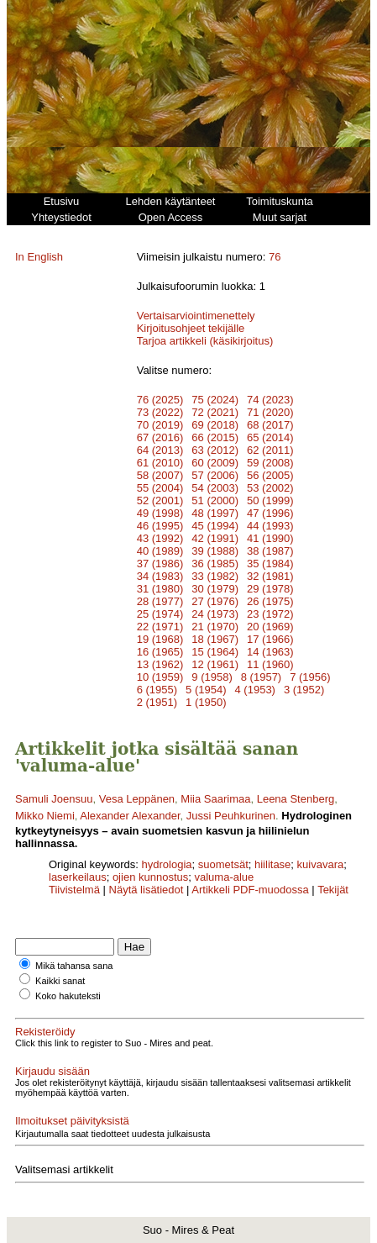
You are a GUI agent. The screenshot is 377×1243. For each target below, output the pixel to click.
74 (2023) (270, 399)
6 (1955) (157, 689)
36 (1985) (214, 563)
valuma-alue (224, 877)
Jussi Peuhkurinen (230, 815)
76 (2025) (160, 399)
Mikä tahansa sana (74, 966)
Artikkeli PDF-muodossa (249, 889)
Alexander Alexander (130, 815)
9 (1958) (211, 677)
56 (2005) (270, 475)
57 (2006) (214, 475)
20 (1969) (270, 626)
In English (39, 256)
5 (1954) (206, 689)
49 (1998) (160, 513)
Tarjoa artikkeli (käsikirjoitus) (205, 340)
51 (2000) (214, 500)
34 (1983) (160, 576)
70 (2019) (160, 425)
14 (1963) (270, 651)
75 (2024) (214, 399)
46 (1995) (160, 525)
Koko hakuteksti (68, 996)
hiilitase (272, 864)
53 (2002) (270, 488)
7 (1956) (310, 677)
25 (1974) (160, 614)
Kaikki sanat (60, 981)
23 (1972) (270, 614)
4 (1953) (255, 689)
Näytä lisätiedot (148, 889)
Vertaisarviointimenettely (196, 315)
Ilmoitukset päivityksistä (72, 1120)
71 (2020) (270, 412)
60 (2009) (214, 462)
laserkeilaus (78, 877)
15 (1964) (214, 651)
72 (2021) (214, 412)
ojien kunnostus (150, 877)
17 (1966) (270, 639)
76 (274, 256)
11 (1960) (270, 664)
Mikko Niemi (45, 815)
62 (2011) (270, 450)
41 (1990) (270, 538)
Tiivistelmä (74, 889)
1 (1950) (206, 702)
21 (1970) (214, 626)
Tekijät (332, 889)
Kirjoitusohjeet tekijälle (191, 328)
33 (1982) (214, 576)
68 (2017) (270, 425)
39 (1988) (214, 551)
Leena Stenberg (296, 799)
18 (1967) (214, 639)
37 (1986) (160, 563)
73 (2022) (160, 412)
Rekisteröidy (45, 1031)
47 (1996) (270, 513)
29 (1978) (270, 588)
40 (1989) (160, 551)
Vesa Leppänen (137, 799)
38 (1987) (270, 551)
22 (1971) (160, 626)
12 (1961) (214, 664)
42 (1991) (214, 538)
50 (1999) (270, 500)
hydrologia (167, 864)
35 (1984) (270, 563)
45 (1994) (214, 525)
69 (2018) (214, 425)
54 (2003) (214, 488)
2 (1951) (157, 702)
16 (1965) (160, 651)
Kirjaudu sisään (52, 1071)
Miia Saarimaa (215, 799)
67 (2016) (160, 437)
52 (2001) (160, 500)
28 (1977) (160, 601)
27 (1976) (214, 601)
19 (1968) (160, 639)
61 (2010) (160, 462)
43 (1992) (160, 538)
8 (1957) (261, 677)
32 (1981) (270, 576)
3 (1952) (304, 689)
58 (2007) (160, 475)
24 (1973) (214, 614)
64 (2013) (160, 450)
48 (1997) (214, 513)
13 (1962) (160, 664)
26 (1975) (270, 601)
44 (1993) (270, 525)
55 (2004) (160, 488)
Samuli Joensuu (54, 799)
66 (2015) (214, 437)
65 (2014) (270, 437)
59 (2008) (270, 462)
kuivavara (320, 864)
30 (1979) (214, 588)
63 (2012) (214, 450)
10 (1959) (160, 677)
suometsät (223, 864)
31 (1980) (160, 588)
